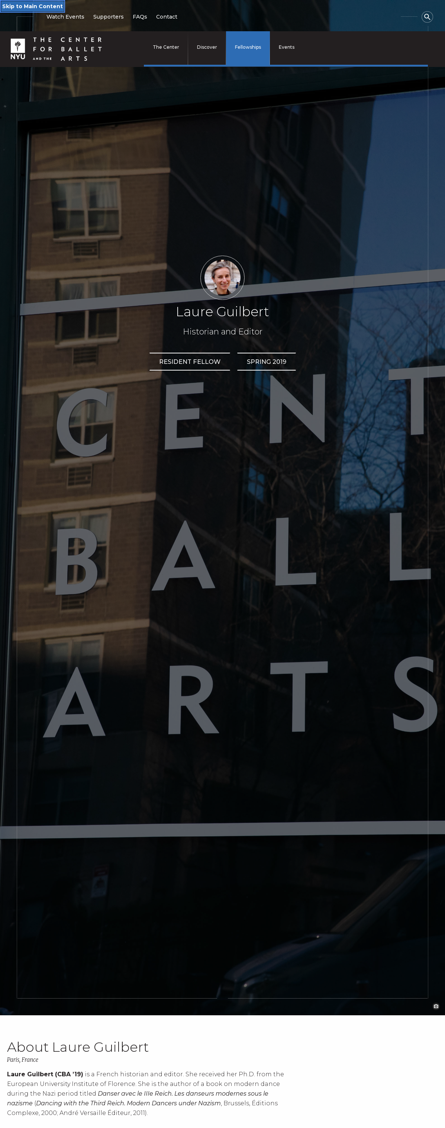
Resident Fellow (189, 361)
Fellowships (248, 47)
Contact (166, 16)
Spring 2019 (266, 361)
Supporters (108, 16)
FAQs (140, 16)
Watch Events (65, 16)
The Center (166, 47)
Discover (207, 47)
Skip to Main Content (32, 6)
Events (286, 47)
